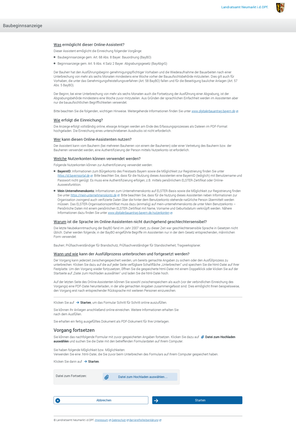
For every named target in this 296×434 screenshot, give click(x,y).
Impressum (101, 420)
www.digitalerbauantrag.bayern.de (213, 111)
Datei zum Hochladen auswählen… (143, 377)
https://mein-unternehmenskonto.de (93, 195)
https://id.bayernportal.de (74, 175)
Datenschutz (119, 420)
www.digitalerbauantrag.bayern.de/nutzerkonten (138, 213)
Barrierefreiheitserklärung (143, 420)
